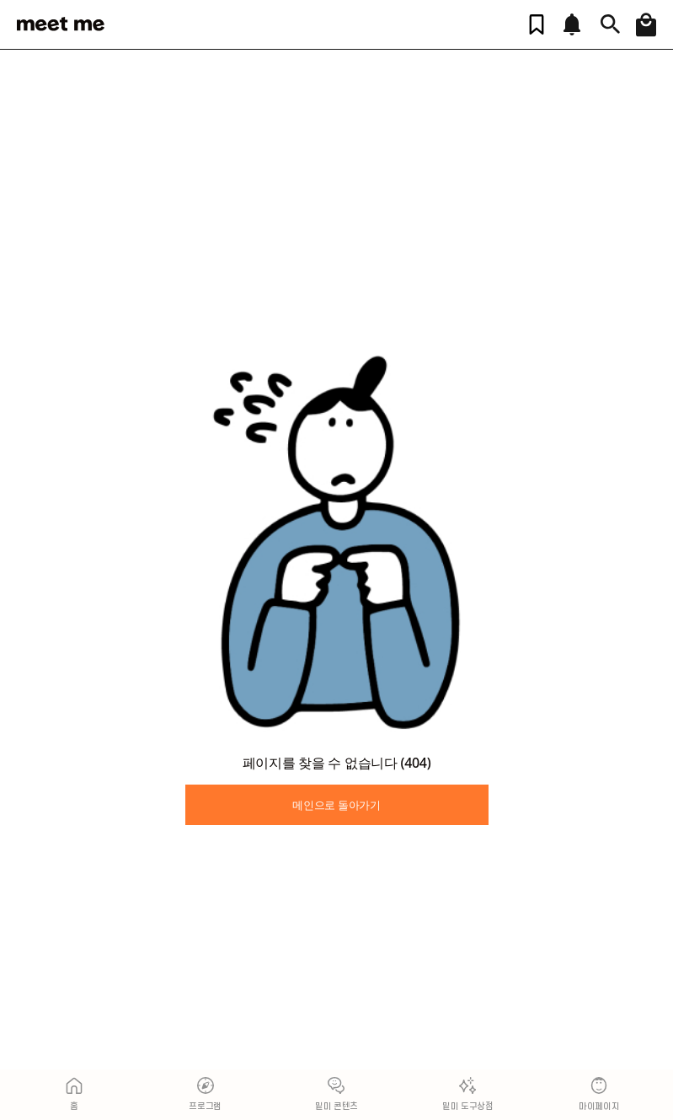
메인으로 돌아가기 (336, 804)
